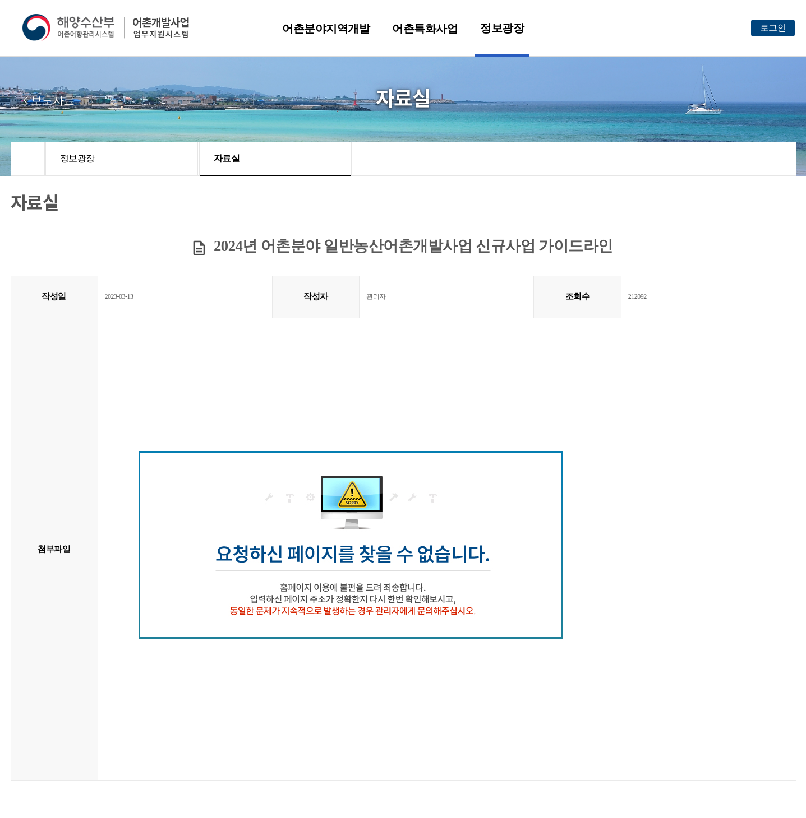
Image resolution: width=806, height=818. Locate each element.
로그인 (773, 27)
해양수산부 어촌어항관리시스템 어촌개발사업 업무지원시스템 (113, 27)
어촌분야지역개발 (326, 28)
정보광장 (502, 28)
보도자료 (53, 100)
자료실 (227, 158)
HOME (28, 158)
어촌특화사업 (425, 28)
